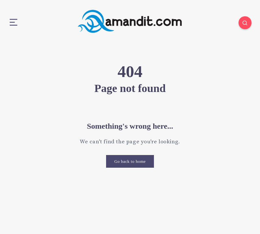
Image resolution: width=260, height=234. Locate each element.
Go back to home (130, 161)
